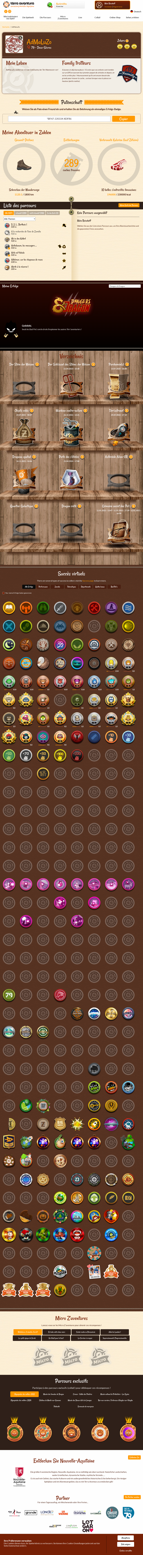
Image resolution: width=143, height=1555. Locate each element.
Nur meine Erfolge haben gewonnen (18, 593)
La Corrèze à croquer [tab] (85, 1338)
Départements (86, 586)
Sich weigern (125, 1544)
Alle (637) (8, 213)
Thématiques (71, 586)
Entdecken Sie (134, 1457)
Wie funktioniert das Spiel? (11, 17)
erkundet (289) (21, 213)
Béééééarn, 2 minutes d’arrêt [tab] (28, 1332)
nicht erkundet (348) (37, 213)
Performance (43, 586)
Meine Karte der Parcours (129, 205)
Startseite (5, 27)
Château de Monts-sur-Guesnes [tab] (50, 1400)
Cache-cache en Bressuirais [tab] (85, 1332)
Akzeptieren (125, 1537)
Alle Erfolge (29, 586)
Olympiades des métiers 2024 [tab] (21, 1400)
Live (80, 17)
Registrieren (117, 7)
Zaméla (57, 586)
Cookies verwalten (126, 1550)
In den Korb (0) (52, 213)
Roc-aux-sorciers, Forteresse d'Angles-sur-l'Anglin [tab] (115, 1400)
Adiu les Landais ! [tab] (115, 1332)
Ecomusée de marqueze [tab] (86, 1406)
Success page (88, 581)
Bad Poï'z (114, 586)
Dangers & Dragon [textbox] (117, 286)
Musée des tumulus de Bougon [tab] (53, 1394)
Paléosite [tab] (57, 1406)
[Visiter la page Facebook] (5, 11)
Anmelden (108, 7)
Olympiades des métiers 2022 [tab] (24, 1394)
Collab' (98, 17)
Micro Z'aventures (63, 17)
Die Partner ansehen (132, 1497)
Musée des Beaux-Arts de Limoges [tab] (80, 1400)
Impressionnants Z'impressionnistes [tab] (115, 1338)
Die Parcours (45, 17)
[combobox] (125, 286)
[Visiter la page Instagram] (9, 11)
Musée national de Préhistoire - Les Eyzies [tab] (114, 1394)
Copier (123, 119)
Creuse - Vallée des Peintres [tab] (82, 1394)
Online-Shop (115, 17)
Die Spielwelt (28, 17)
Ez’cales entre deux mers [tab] (56, 1332)
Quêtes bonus (100, 586)
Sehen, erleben (132, 17)
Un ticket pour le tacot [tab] (56, 1338)
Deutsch (137, 11)
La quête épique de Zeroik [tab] (27, 1338)
